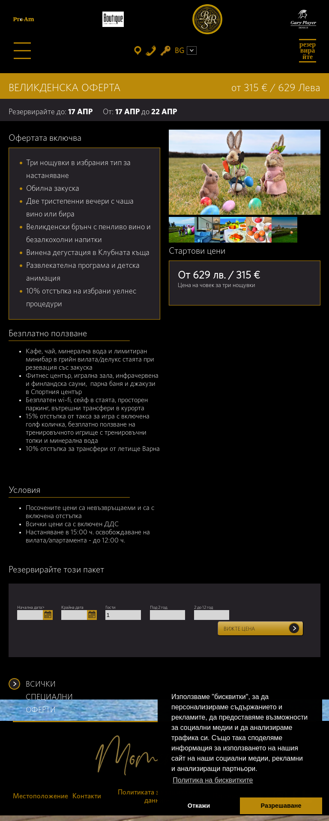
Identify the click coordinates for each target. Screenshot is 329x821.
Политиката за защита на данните (157, 796)
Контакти (86, 796)
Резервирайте (307, 50)
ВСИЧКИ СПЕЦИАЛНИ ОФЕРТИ (49, 686)
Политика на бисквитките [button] (213, 780)
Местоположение (40, 796)
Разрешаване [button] (281, 805)
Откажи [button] (199, 805)
